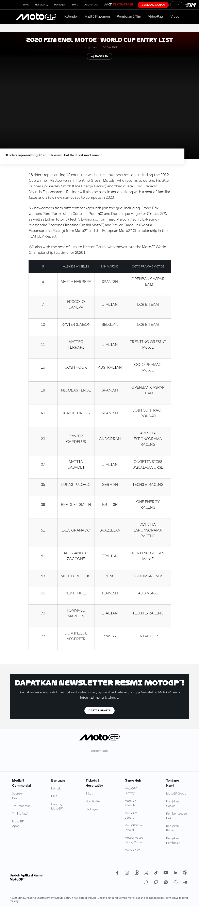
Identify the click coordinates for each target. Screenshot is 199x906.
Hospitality (41, 4)
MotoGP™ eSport (131, 815)
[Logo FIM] (190, 5)
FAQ (54, 796)
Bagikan (99, 56)
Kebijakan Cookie (172, 804)
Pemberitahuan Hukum (176, 816)
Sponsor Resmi (17, 796)
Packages (60, 4)
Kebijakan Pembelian (173, 840)
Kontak (56, 788)
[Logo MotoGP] (36, 16)
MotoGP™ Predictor (131, 803)
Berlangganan (153, 4)
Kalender (71, 16)
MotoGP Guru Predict (134, 828)
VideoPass (156, 16)
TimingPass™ (20, 813)
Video (174, 16)
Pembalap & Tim (129, 16)
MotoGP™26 (132, 850)
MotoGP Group (176, 793)
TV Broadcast (21, 806)
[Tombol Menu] (8, 17)
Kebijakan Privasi (172, 828)
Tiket (26, 4)
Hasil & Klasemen (97, 16)
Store (75, 4)
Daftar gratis (99, 710)
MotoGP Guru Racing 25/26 (134, 840)
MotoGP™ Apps (18, 824)
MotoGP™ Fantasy (131, 791)
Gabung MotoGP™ (57, 806)
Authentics (91, 4)
